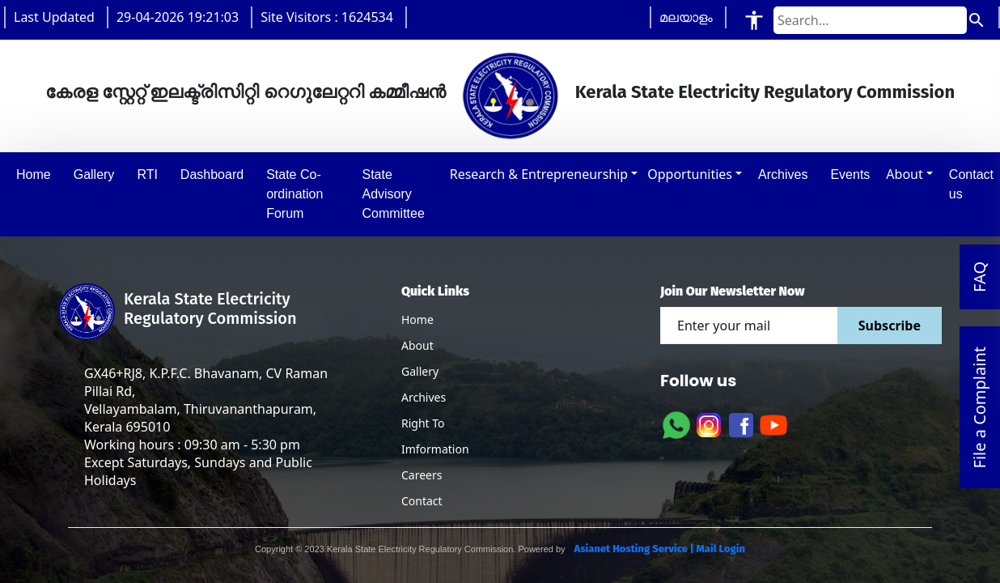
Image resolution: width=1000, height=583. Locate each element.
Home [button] (33, 174)
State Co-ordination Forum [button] (294, 194)
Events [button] (850, 174)
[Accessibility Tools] (754, 20)
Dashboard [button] (212, 174)
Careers (421, 475)
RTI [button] (147, 174)
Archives (423, 397)
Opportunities (689, 174)
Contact (422, 501)
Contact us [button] (971, 184)
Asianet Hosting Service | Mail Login (658, 549)
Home (417, 319)
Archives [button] (782, 174)
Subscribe (889, 325)
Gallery (420, 371)
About (904, 174)
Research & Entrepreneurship (539, 174)
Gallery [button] (94, 174)
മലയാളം (686, 17)
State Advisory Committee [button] (393, 194)
